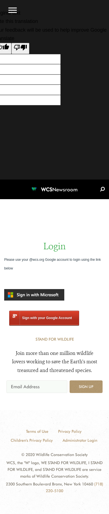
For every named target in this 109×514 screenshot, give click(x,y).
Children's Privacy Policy (32, 440)
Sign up (86, 386)
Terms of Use (37, 431)
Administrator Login (80, 440)
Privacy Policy (70, 431)
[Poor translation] (20, 48)
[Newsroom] (54, 186)
